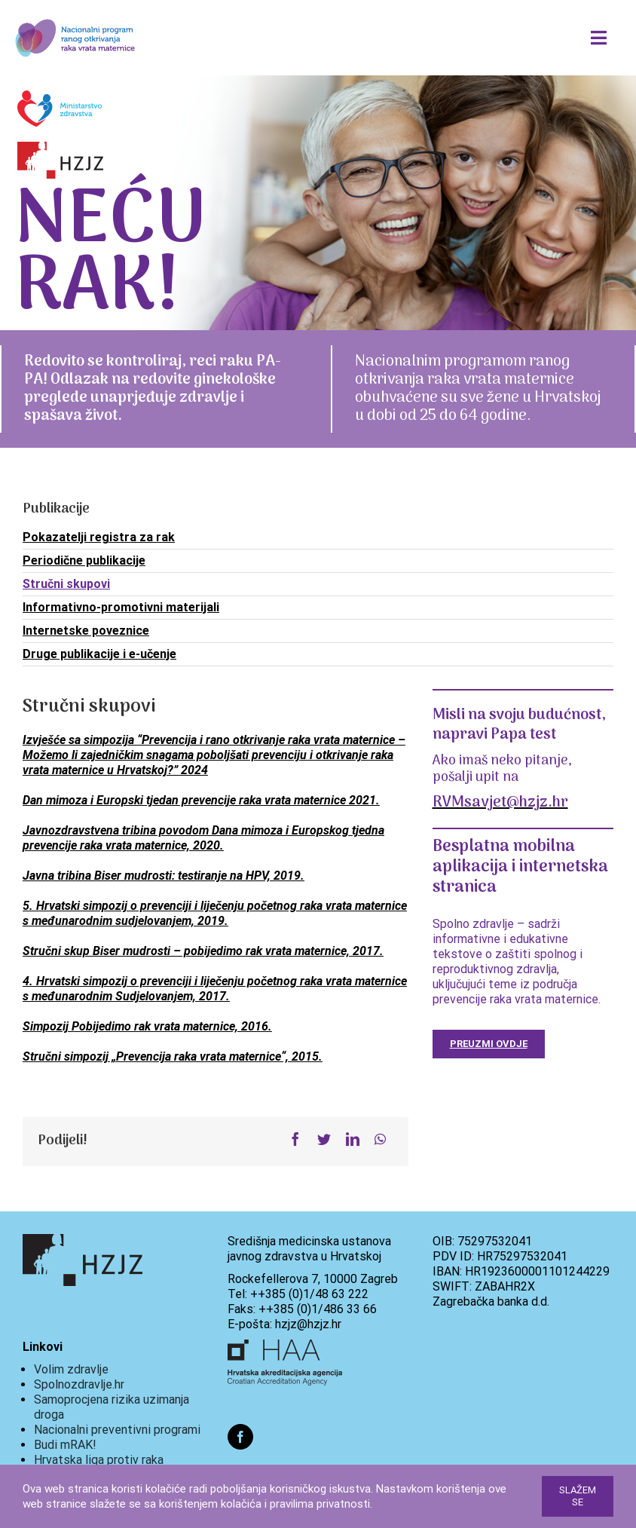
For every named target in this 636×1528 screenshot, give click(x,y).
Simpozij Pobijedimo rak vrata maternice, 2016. (147, 1026)
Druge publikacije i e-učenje (99, 654)
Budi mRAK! (65, 1445)
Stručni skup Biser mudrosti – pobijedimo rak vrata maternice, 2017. (203, 951)
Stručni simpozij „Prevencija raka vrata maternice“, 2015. (173, 1056)
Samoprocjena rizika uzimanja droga (111, 1407)
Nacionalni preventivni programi (117, 1429)
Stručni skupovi (66, 584)
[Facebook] (295, 1140)
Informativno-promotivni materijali (121, 607)
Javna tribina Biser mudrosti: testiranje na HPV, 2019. (163, 875)
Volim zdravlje (71, 1369)
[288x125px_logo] (75, 18)
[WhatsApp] (380, 1140)
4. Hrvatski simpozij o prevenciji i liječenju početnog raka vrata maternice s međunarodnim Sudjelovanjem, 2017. (215, 988)
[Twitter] (324, 1140)
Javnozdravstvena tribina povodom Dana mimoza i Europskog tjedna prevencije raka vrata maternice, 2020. (203, 838)
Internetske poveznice (86, 630)
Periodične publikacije (84, 560)
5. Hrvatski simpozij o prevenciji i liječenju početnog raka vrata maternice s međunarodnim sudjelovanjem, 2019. (215, 913)
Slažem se (577, 1496)
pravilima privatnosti (320, 1504)
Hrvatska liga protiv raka (99, 1460)
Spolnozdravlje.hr (79, 1384)
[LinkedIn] (352, 1140)
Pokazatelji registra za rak (99, 537)
